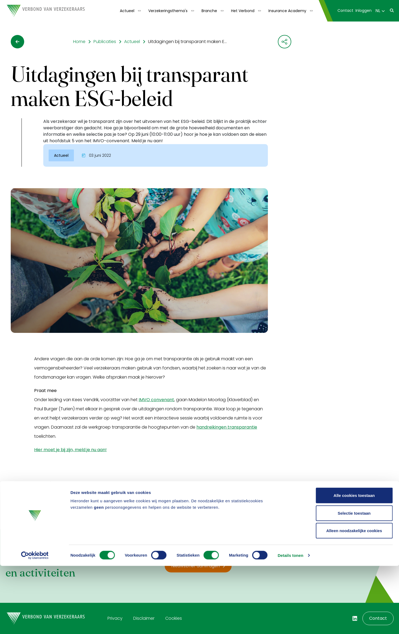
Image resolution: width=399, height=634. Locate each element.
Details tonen (290, 623)
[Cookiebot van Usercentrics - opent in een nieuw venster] (34, 623)
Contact (345, 10)
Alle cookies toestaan (354, 563)
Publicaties (105, 41)
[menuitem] (130, 11)
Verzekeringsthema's (168, 10)
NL (380, 11)
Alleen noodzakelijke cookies (354, 598)
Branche (209, 10)
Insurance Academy (287, 10)
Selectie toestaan (354, 581)
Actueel (127, 10)
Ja (42, 502)
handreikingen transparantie (226, 427)
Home (79, 41)
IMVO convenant (156, 400)
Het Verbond (242, 10)
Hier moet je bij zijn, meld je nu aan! (70, 450)
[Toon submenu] (138, 11)
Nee (62, 502)
